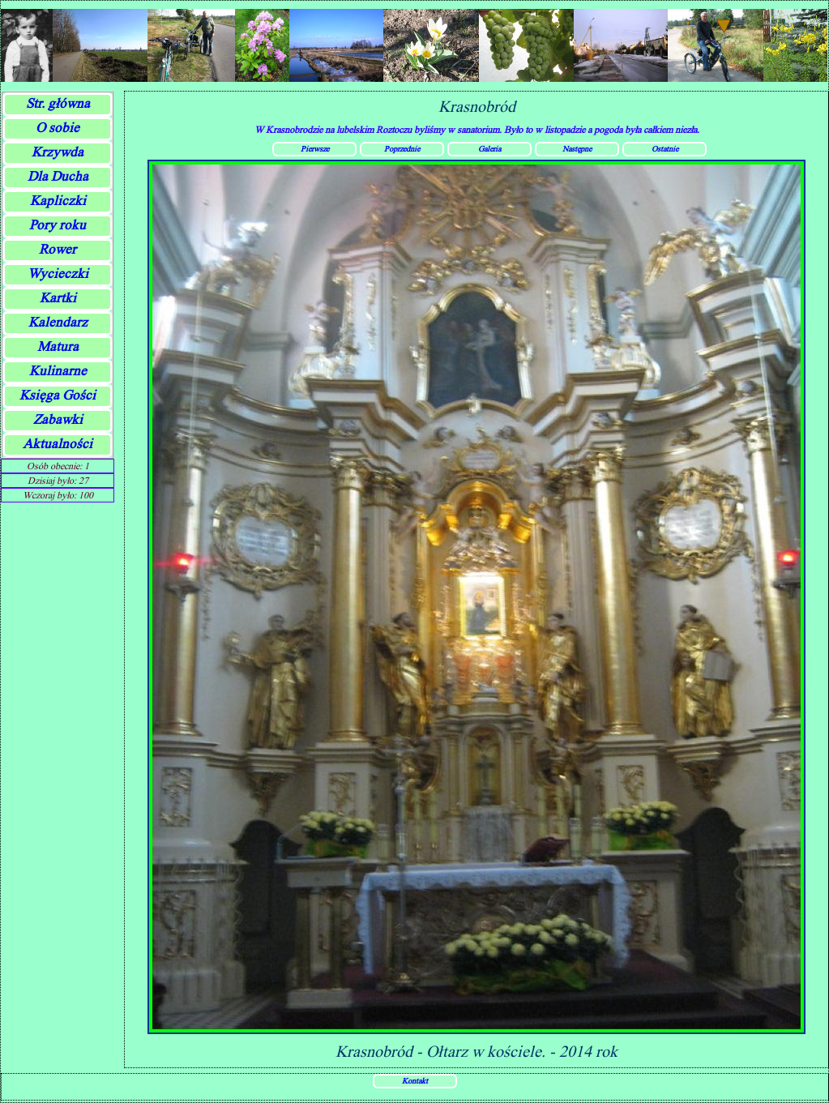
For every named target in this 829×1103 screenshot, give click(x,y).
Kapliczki (58, 200)
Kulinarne (58, 370)
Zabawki (58, 419)
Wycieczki (58, 273)
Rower (57, 249)
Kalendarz (58, 322)
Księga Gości (57, 395)
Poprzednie (402, 148)
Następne (577, 148)
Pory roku (57, 225)
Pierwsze (315, 148)
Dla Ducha (58, 176)
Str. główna (58, 103)
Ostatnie (665, 148)
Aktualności (57, 443)
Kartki (58, 298)
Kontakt (415, 1080)
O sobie (57, 127)
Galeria (489, 148)
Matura (58, 346)
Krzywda (57, 152)
